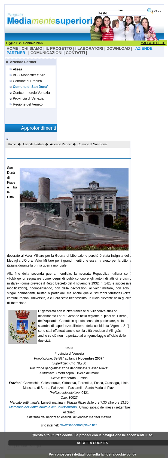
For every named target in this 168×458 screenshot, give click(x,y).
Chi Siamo (32, 48)
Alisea (17, 69)
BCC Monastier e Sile (29, 75)
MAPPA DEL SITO (152, 43)
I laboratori (89, 48)
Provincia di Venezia (28, 98)
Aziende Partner (23, 62)
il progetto (58, 48)
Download (118, 48)
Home (12, 144)
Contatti (75, 53)
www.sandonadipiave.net (78, 425)
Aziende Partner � (35, 144)
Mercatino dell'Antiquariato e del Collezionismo (43, 407)
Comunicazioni (46, 53)
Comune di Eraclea (27, 81)
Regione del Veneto (27, 104)
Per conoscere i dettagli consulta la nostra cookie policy (92, 454)
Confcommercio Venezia (31, 93)
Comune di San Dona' (30, 87)
